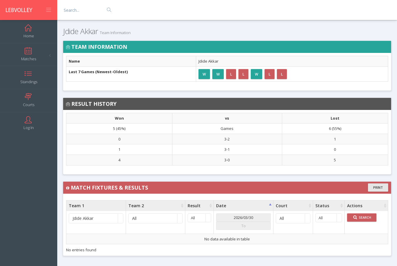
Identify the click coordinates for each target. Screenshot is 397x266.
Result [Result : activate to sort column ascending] (194, 205)
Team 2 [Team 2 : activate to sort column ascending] (136, 205)
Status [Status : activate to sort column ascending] (322, 205)
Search (362, 217)
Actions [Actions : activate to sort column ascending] (354, 205)
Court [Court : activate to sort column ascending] (281, 205)
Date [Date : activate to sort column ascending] (221, 205)
